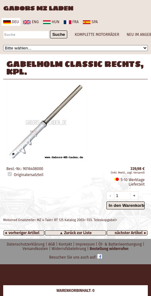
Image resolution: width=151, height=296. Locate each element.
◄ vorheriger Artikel (22, 233)
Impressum (86, 244)
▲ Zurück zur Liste (75, 233)
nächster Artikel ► (131, 233)
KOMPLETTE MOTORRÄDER (97, 34)
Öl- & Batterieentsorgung (120, 244)
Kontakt (66, 244)
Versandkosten (36, 249)
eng (31, 22)
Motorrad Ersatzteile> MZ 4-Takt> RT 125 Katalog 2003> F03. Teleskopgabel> (60, 220)
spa (90, 22)
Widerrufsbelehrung (69, 249)
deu (11, 22)
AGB (52, 244)
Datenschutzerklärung (26, 244)
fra (71, 22)
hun (51, 22)
